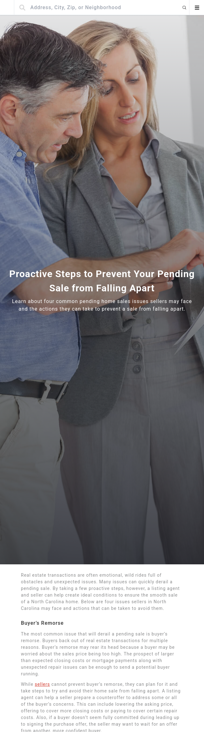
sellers (42, 684)
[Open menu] (196, 7)
